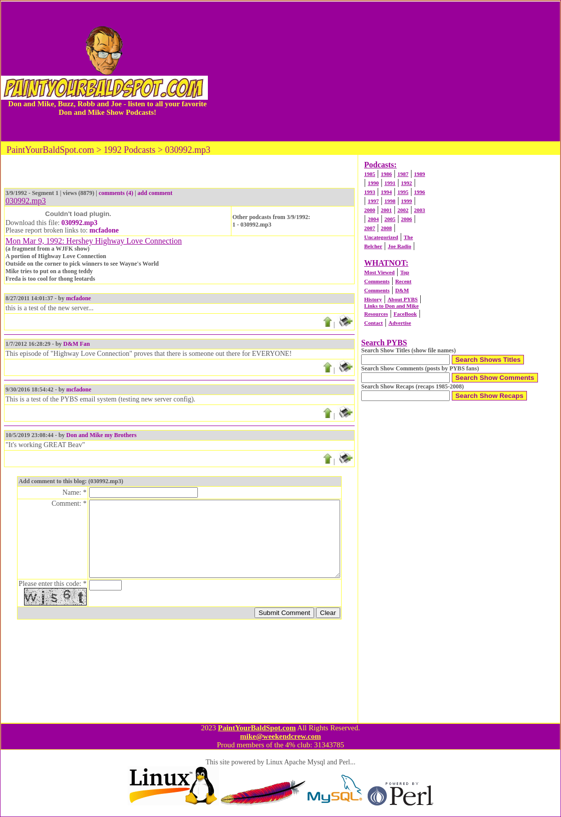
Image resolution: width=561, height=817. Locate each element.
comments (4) (116, 192)
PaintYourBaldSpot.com (257, 728)
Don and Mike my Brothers (101, 435)
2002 (402, 210)
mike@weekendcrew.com (280, 736)
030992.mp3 (80, 223)
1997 (373, 201)
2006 (406, 219)
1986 (386, 174)
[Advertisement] (384, 71)
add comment (155, 192)
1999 (406, 201)
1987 (402, 174)
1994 (386, 192)
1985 (369, 174)
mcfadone (104, 230)
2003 (419, 210)
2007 (369, 228)
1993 (369, 192)
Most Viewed (379, 272)
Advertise (399, 323)
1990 (373, 183)
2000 (369, 210)
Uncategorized (381, 237)
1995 (402, 192)
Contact (373, 323)
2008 (386, 228)
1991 (389, 183)
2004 (373, 219)
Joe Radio (399, 246)
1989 (419, 174)
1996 (419, 192)
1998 (389, 201)
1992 (406, 183)
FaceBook (405, 314)
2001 (386, 210)
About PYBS (403, 299)
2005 (389, 219)
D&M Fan (76, 343)
